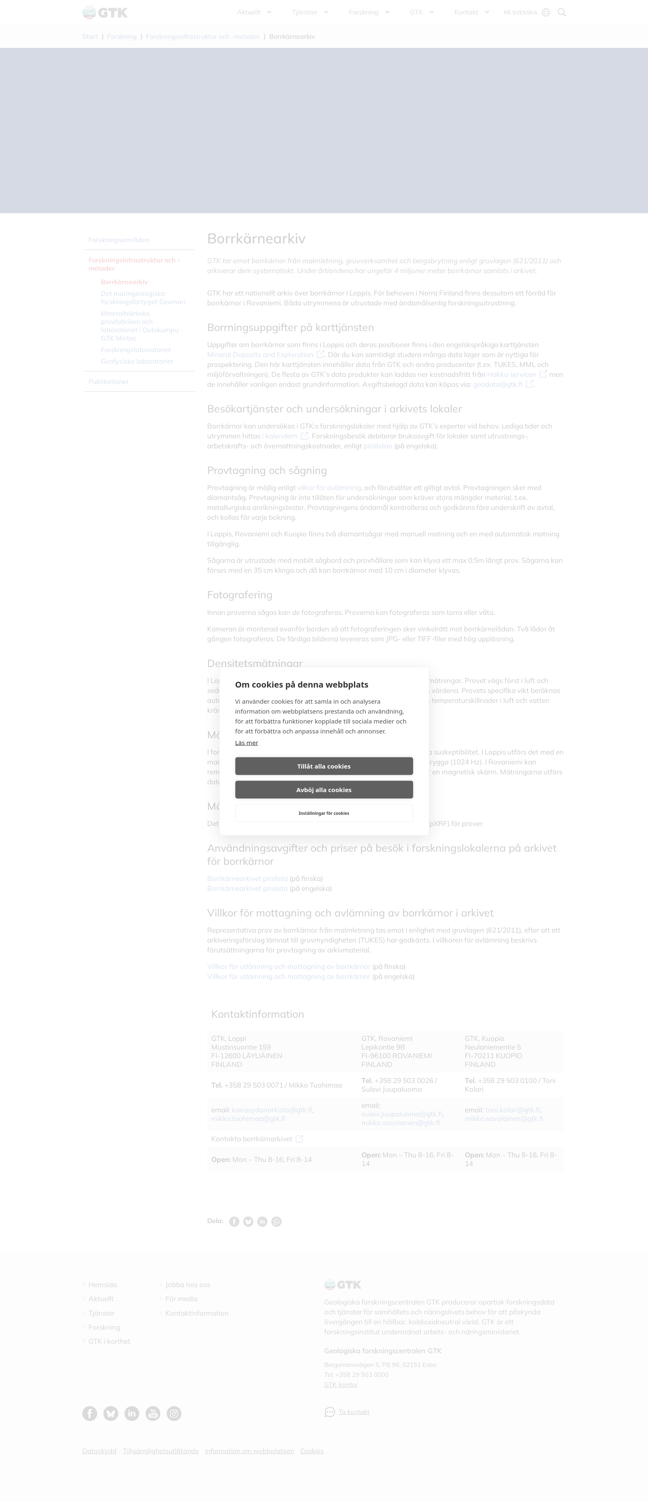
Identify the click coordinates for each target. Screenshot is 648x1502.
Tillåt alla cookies (278, 778)
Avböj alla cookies (370, 778)
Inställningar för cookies (324, 801)
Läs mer (246, 754)
